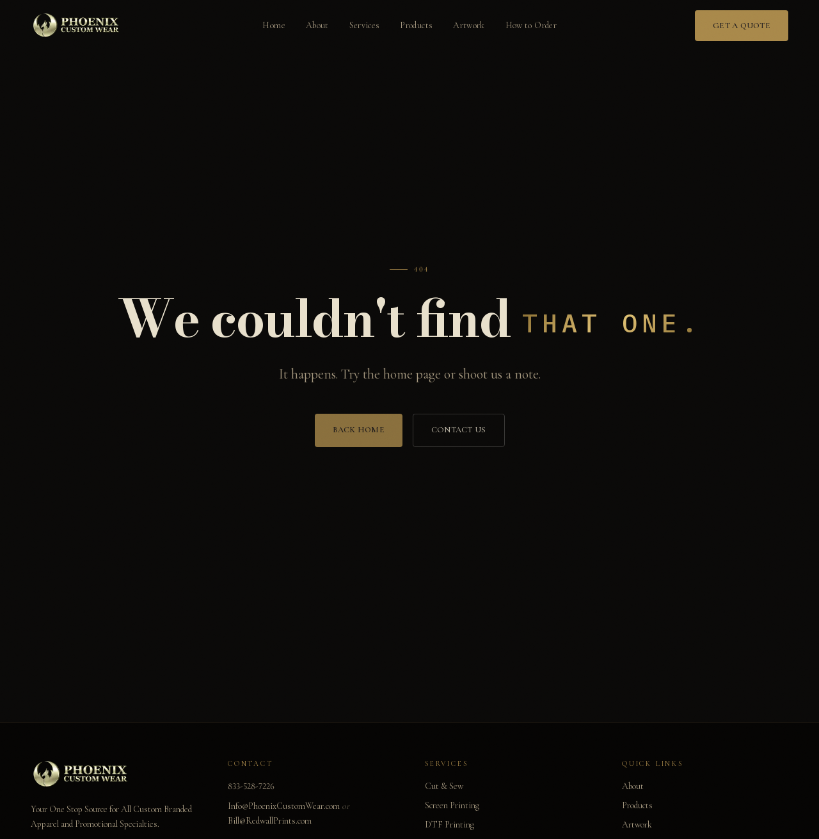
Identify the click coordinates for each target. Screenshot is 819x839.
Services (364, 25)
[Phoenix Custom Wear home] (77, 26)
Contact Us (458, 437)
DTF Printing (449, 824)
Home (273, 25)
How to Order (531, 25)
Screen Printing (452, 805)
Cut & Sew (444, 786)
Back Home (359, 437)
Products (416, 25)
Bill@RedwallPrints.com (270, 820)
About (317, 25)
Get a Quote (741, 25)
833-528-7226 (251, 786)
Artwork (468, 25)
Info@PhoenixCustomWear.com (284, 806)
